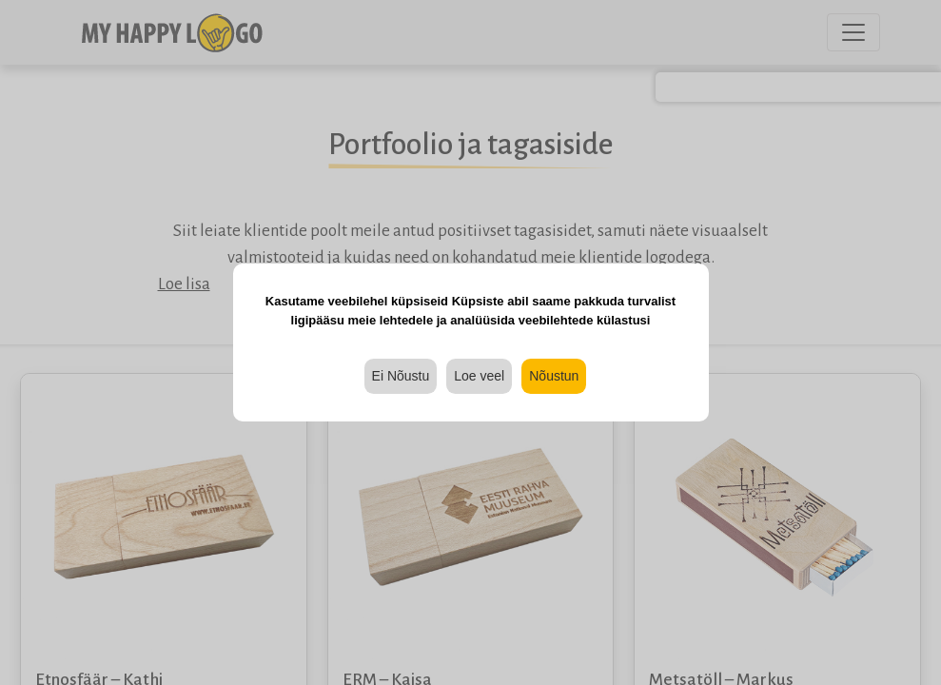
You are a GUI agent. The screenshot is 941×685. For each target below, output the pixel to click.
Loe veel (479, 375)
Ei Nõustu (401, 375)
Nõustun (553, 375)
